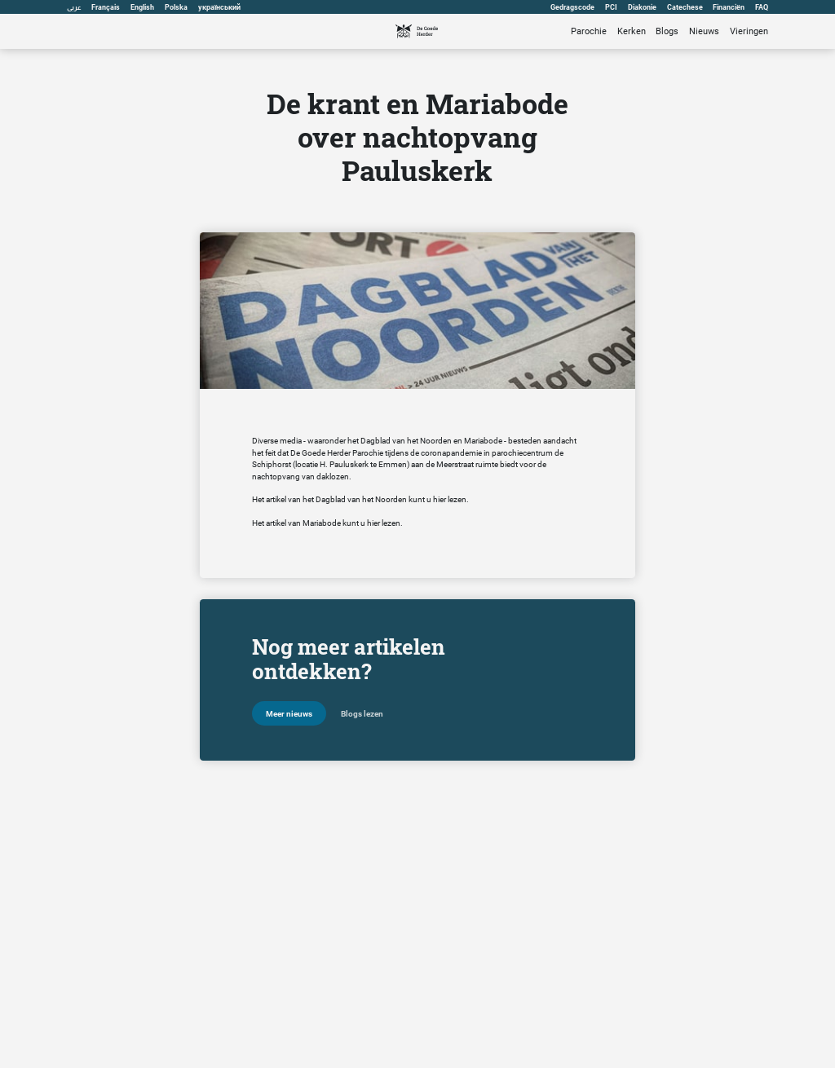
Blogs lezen (362, 713)
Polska (176, 7)
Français (105, 7)
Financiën (728, 7)
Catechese (685, 7)
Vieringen (749, 31)
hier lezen (449, 499)
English (142, 7)
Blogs (667, 31)
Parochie (589, 31)
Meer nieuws (289, 713)
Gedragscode (572, 7)
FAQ (761, 7)
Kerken (631, 31)
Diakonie (642, 7)
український (219, 7)
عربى (74, 7)
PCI (611, 7)
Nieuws (704, 31)
